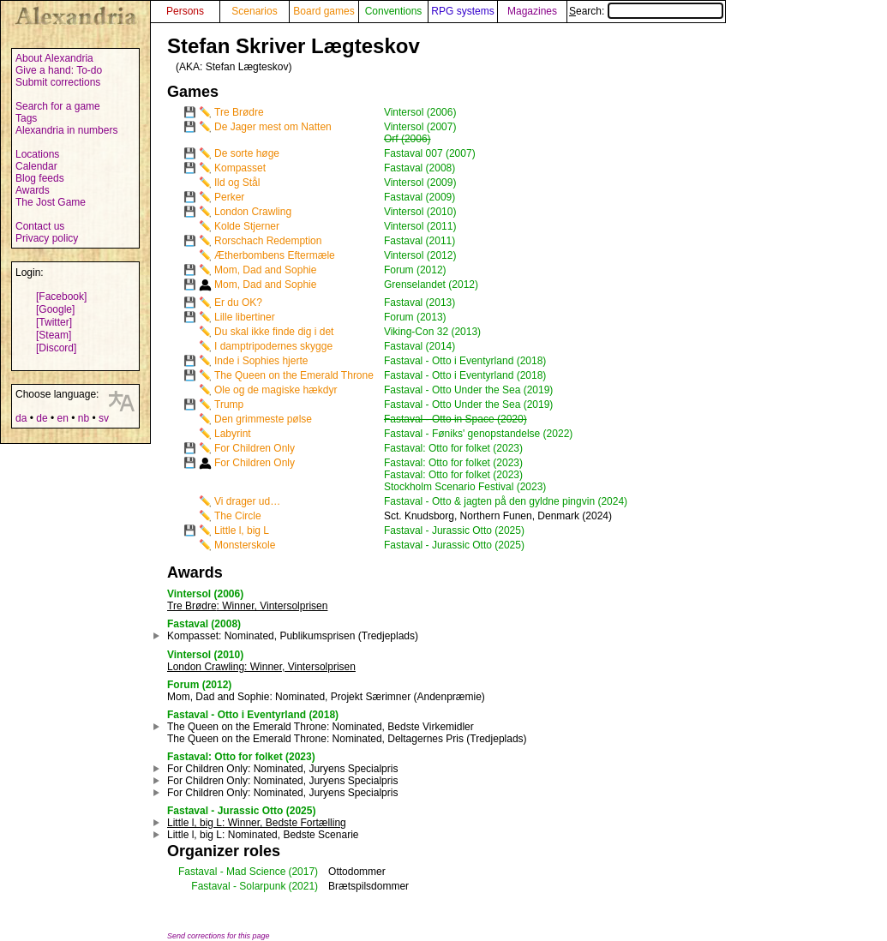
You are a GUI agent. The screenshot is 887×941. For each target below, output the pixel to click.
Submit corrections (57, 82)
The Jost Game (50, 202)
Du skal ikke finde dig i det (273, 332)
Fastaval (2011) (419, 241)
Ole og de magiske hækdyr (275, 390)
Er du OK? (238, 303)
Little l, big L (241, 530)
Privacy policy (46, 238)
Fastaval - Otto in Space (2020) (455, 419)
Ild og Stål (237, 183)
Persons (185, 11)
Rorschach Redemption (267, 241)
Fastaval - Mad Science (231, 872)
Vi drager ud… (247, 501)
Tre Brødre (239, 112)
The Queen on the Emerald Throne (294, 375)
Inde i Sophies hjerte (261, 361)
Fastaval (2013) (419, 303)
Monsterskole (244, 545)
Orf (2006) (407, 139)
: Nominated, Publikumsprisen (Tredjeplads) (292, 636)
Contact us (39, 226)
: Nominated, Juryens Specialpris (282, 769)
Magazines (532, 11)
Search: (646, 11)
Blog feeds (39, 178)
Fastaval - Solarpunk (238, 886)
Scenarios (254, 11)
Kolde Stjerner (246, 226)
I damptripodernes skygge (273, 346)
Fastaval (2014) (419, 346)
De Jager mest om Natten (273, 127)
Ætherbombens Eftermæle (274, 255)
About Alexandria (54, 58)
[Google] (55, 309)
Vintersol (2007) (420, 127)
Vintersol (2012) (420, 255)
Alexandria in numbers (66, 130)
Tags (26, 118)
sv (104, 418)
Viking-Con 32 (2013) (432, 332)
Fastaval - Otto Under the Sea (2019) (468, 390)
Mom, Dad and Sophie (265, 270)
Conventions (394, 11)
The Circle (237, 516)
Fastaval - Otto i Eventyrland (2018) (465, 361)
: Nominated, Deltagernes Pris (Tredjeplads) (347, 739)
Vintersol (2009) (420, 183)
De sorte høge (246, 153)
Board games (323, 11)
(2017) (303, 872)
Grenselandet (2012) (431, 285)
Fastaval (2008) (419, 168)
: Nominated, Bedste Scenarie (262, 835)
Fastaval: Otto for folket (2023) (453, 448)
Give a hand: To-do (58, 70)
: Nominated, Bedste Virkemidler (320, 727)
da (21, 418)
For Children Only (254, 448)
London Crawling (252, 212)
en (62, 418)
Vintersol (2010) (420, 212)
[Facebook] (61, 297)
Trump (228, 405)
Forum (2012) (415, 270)
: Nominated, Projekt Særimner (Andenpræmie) (326, 697)
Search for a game (57, 106)
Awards (32, 190)
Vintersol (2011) (420, 226)
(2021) (303, 886)
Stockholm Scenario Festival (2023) (465, 487)
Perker (229, 197)
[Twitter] (54, 322)
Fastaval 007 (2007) (430, 153)
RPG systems (462, 11)
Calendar (36, 166)
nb (83, 418)
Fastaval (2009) (419, 197)
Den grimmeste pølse (263, 419)
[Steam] (53, 335)
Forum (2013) (415, 317)
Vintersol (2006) (420, 112)
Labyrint (232, 434)
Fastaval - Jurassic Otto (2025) (454, 530)
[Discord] (56, 348)
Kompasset (240, 168)
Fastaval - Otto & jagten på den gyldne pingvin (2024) (505, 501)
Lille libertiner (244, 317)
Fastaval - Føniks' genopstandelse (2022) (478, 434)
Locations (37, 154)
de (41, 418)
